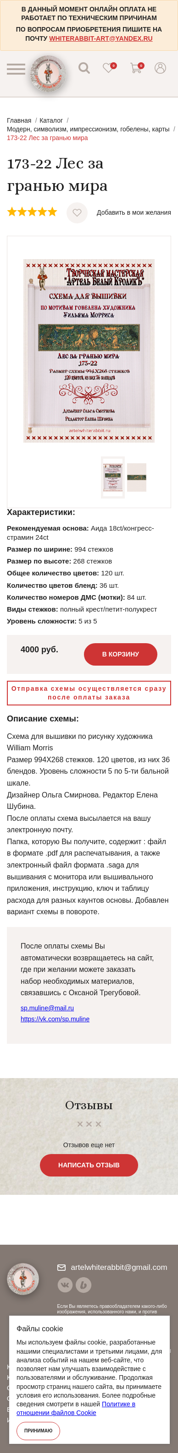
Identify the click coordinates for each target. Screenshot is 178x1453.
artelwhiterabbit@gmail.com (112, 1267)
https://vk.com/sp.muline (55, 1019)
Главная (19, 120)
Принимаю (38, 1430)
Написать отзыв (89, 1165)
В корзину (120, 654)
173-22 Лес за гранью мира (47, 137)
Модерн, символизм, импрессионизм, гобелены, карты (88, 129)
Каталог (51, 120)
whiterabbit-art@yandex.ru (100, 38)
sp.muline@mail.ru (47, 1008)
